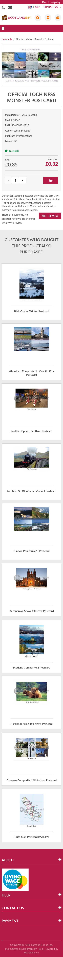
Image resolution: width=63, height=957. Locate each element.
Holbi (40, 948)
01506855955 (4, 7)
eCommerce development (19, 948)
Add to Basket (50, 180)
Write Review (49, 215)
